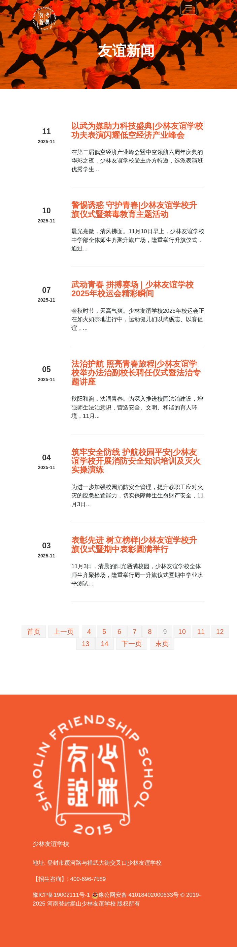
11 (201, 631)
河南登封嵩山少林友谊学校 (81, 903)
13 (85, 643)
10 (182, 631)
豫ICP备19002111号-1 (61, 895)
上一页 (64, 631)
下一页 (132, 643)
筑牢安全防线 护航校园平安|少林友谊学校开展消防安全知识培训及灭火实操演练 (136, 461)
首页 (33, 631)
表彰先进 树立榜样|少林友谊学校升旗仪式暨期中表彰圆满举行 (134, 544)
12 (220, 631)
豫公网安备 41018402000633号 (135, 895)
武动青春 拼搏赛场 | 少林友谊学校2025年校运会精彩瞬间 (132, 289)
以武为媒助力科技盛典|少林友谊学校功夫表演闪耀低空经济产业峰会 (137, 130)
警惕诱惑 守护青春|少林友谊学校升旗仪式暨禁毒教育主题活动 (134, 209)
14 (104, 643)
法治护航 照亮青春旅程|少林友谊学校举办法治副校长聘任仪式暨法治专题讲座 (136, 372)
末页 (162, 643)
